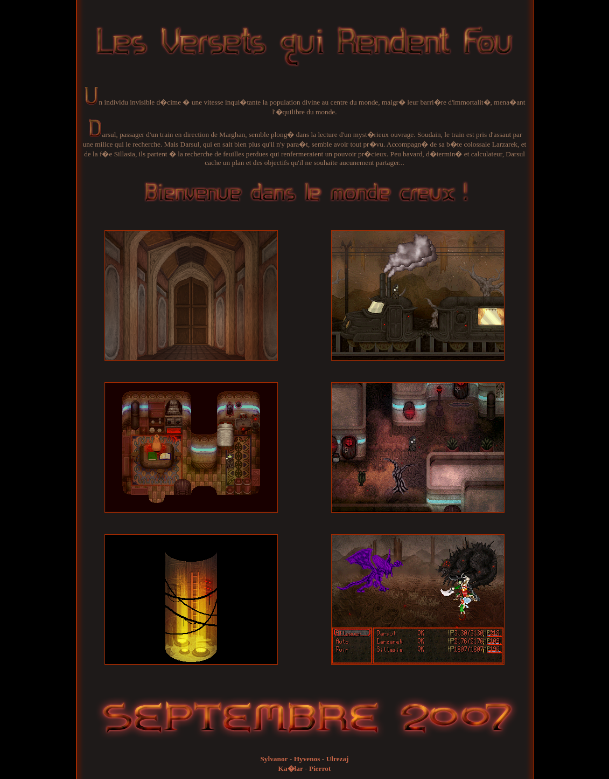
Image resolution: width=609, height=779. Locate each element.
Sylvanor (274, 759)
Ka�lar (290, 768)
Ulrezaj (337, 759)
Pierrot (320, 768)
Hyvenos (307, 759)
